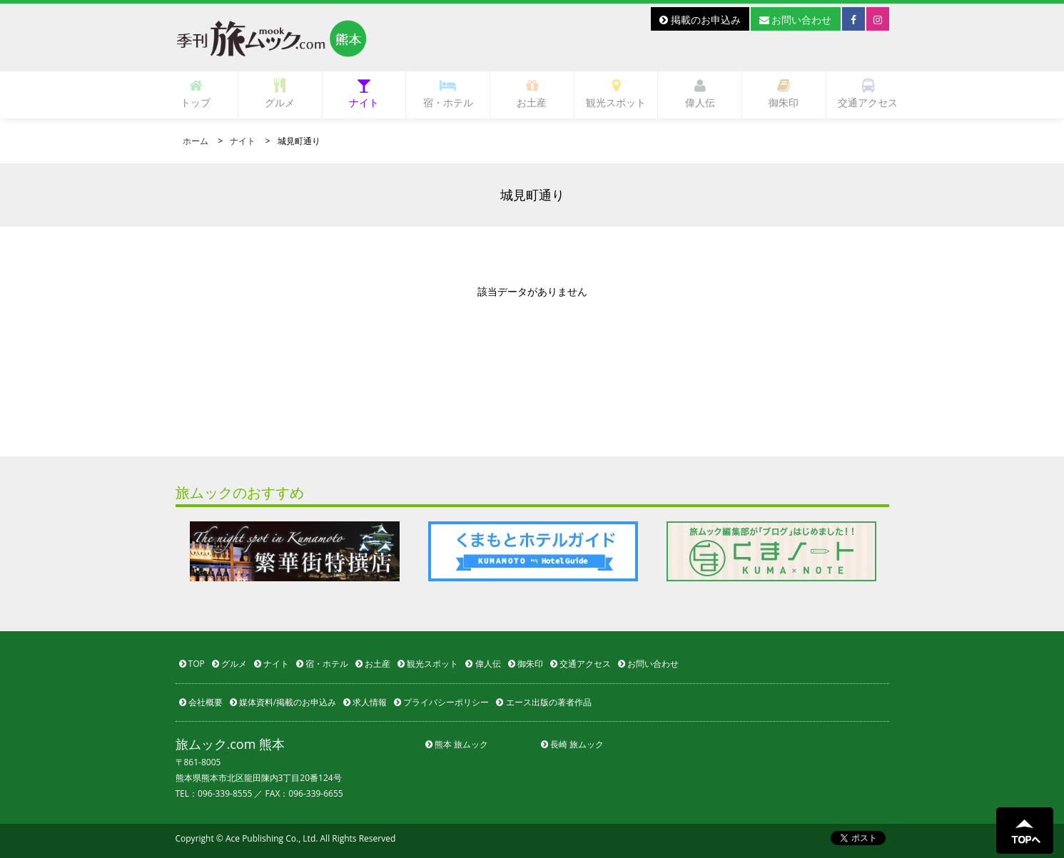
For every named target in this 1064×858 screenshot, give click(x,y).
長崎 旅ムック (572, 744)
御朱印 (784, 93)
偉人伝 (700, 93)
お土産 (532, 93)
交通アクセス (868, 93)
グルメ (280, 93)
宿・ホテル (448, 93)
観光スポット (616, 93)
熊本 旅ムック (456, 744)
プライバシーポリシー (441, 702)
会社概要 (201, 702)
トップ (196, 93)
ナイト (364, 93)
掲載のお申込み (700, 19)
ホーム (195, 141)
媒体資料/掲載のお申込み (283, 702)
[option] (295, 551)
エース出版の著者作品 (543, 702)
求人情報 (365, 702)
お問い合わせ (795, 19)
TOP (192, 664)
